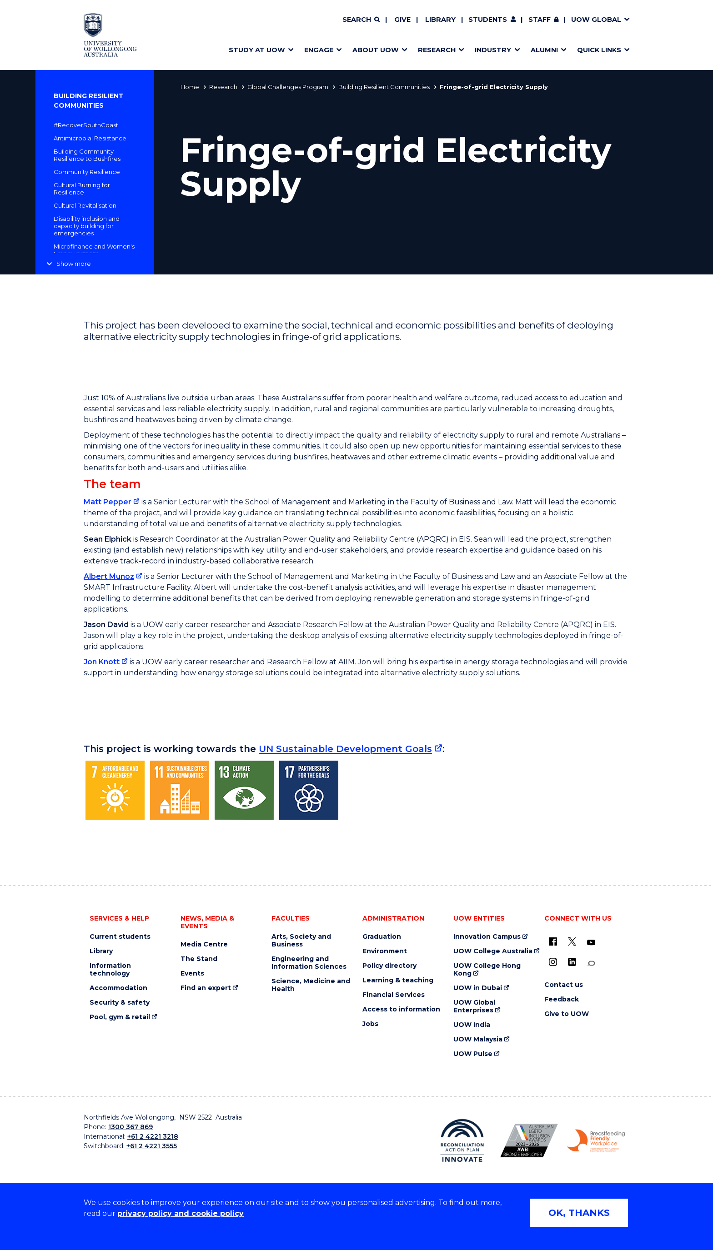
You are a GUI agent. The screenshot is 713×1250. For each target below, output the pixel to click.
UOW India (471, 1025)
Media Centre (204, 944)
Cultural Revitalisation (85, 205)
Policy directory (389, 966)
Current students (120, 937)
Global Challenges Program (287, 86)
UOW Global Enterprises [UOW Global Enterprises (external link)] (474, 1006)
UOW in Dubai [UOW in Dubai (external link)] (477, 988)
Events (192, 973)
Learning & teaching (397, 980)
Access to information (401, 1009)
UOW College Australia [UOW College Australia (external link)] (492, 951)
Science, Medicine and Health (310, 985)
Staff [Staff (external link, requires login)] (539, 19)
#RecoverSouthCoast (86, 125)
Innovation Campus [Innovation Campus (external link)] (487, 937)
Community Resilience (87, 171)
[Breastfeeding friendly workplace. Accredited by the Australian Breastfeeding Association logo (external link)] (596, 1141)
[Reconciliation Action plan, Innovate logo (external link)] (462, 1140)
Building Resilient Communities (384, 86)
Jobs (370, 1024)
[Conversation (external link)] (591, 963)
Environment (384, 951)
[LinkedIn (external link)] (572, 962)
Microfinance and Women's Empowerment (94, 250)
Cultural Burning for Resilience (82, 188)
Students (487, 19)
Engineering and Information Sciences (308, 963)
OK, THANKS (579, 1212)
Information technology (110, 969)
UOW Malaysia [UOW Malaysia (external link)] (477, 1039)
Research (223, 86)
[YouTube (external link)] (591, 943)
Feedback (561, 999)
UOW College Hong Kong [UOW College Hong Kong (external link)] (487, 969)
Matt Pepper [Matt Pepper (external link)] (107, 502)
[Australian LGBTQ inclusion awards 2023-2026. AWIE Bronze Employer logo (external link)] (529, 1140)
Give (402, 19)
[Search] (361, 20)
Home (190, 86)
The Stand (199, 959)
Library (440, 19)
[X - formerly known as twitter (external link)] (572, 941)
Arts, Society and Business (301, 940)
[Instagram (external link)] (553, 962)
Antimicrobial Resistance (90, 138)
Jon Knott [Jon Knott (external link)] (102, 661)
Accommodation (118, 988)
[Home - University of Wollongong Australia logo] (110, 35)
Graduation (381, 937)
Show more (73, 263)
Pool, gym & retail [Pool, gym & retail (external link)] (120, 1017)
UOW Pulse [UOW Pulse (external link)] (472, 1054)
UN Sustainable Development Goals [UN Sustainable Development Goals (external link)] (345, 748)
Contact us (563, 985)
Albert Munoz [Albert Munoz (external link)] (109, 576)
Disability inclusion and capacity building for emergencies (87, 226)
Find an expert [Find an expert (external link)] (206, 988)
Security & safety (120, 1002)
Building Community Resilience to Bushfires (87, 155)
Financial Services (393, 995)
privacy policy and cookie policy (180, 1213)
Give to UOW (566, 1014)
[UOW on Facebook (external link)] (553, 941)
